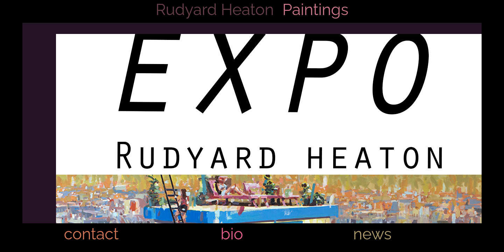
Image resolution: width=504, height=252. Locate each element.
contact (91, 234)
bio (231, 234)
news (372, 234)
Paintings (315, 9)
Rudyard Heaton (215, 9)
